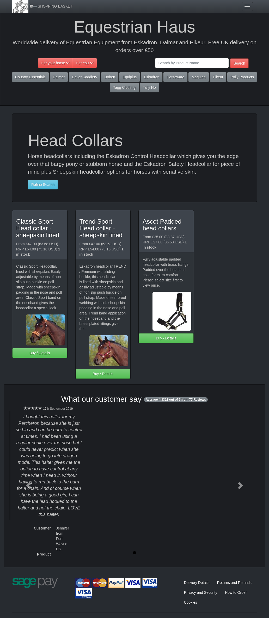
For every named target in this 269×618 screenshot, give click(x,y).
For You (84, 63)
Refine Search (42, 184)
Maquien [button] (199, 77)
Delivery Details (196, 583)
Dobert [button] (109, 77)
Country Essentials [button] (30, 77)
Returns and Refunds (234, 583)
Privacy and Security (200, 592)
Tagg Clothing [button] (124, 87)
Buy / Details (39, 353)
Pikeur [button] (218, 77)
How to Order (236, 592)
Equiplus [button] (130, 77)
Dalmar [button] (59, 77)
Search (239, 63)
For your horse (55, 63)
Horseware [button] (175, 77)
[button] (28, 484)
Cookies (190, 602)
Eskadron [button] (151, 77)
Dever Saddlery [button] (84, 77)
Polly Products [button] (242, 77)
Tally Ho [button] (149, 87)
